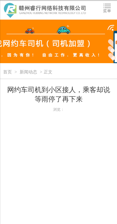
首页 (7, 72)
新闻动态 (28, 72)
